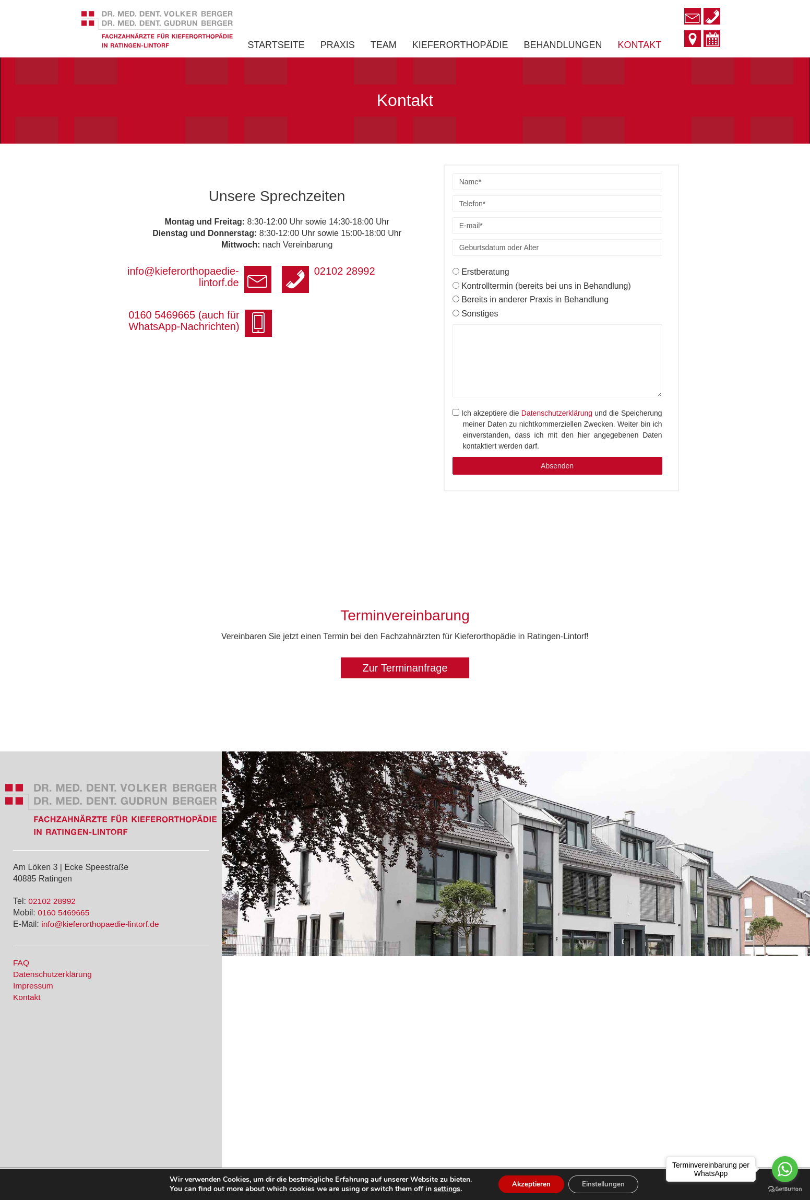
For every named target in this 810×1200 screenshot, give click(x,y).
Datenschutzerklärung (556, 413)
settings (441, 1188)
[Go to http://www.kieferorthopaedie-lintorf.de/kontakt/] (692, 39)
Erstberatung (480, 271)
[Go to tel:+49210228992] (712, 18)
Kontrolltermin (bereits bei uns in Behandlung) (541, 285)
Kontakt (27, 995)
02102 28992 (52, 901)
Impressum (33, 984)
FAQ (21, 962)
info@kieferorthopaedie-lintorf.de (101, 923)
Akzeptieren (528, 1184)
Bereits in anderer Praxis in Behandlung (530, 299)
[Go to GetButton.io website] (785, 1189)
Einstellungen (605, 1184)
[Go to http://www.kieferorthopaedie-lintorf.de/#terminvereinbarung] (712, 40)
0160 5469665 (64, 912)
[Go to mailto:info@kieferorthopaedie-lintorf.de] (692, 17)
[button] (405, 667)
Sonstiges (475, 313)
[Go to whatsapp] (785, 1169)
